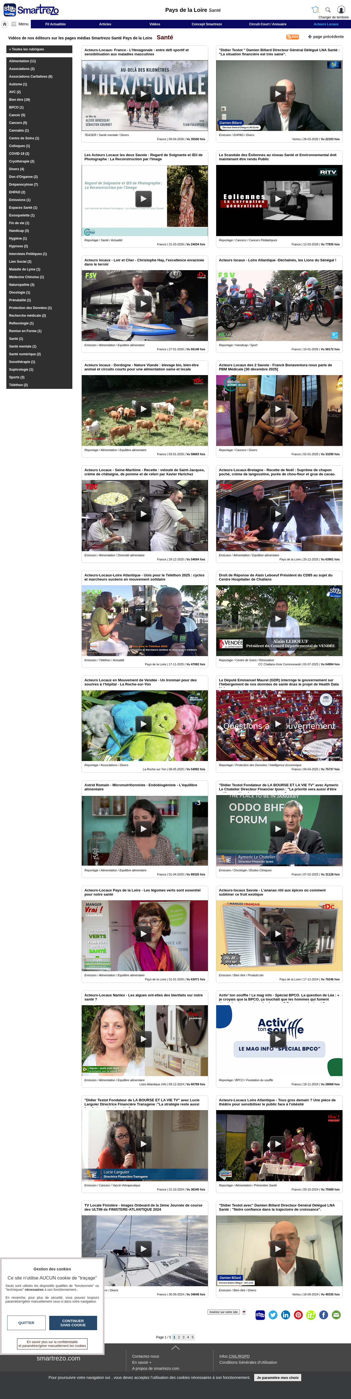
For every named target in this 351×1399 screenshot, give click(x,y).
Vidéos (154, 24)
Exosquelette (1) (22, 215)
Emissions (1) (20, 200)
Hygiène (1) (18, 238)
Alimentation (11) (22, 61)
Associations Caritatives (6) (30, 76)
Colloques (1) (19, 146)
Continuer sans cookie (73, 1323)
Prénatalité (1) (20, 300)
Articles (105, 24)
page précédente (326, 36)
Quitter (26, 1323)
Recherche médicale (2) (27, 316)
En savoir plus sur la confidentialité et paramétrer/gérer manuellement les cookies (52, 1344)
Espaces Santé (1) (23, 208)
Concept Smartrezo (207, 24)
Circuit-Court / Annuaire (268, 24)
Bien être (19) (19, 100)
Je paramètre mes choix (278, 1378)
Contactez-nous (145, 1356)
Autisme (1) (18, 84)
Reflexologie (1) (21, 323)
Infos (235, 1356)
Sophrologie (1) (21, 370)
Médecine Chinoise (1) (26, 277)
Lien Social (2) (20, 262)
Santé (163, 37)
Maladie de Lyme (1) (24, 269)
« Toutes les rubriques (26, 49)
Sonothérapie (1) (22, 362)
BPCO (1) (16, 107)
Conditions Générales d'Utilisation (248, 1362)
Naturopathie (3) (21, 285)
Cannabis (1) (19, 130)
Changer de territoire (334, 17)
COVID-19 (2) (19, 154)
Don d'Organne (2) (23, 177)
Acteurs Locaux (326, 24)
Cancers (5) (18, 123)
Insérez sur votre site (224, 1312)
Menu (24, 24)
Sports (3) (16, 377)
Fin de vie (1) (19, 223)
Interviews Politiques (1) (28, 254)
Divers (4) (16, 169)
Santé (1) (16, 339)
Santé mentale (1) (22, 346)
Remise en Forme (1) (25, 331)
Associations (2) (22, 69)
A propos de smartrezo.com (155, 1368)
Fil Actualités (55, 24)
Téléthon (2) (18, 385)
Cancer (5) (17, 115)
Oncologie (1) (19, 292)
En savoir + (142, 1362)
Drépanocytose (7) (23, 184)
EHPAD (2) (17, 192)
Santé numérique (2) (25, 354)
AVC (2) (15, 92)
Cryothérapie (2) (21, 161)
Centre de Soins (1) (24, 138)
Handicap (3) (19, 231)
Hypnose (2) (18, 246)
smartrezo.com (59, 1358)
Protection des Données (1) (30, 308)
